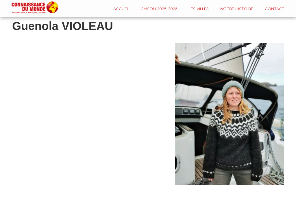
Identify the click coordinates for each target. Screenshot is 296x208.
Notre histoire (236, 8)
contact (274, 8)
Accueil (121, 8)
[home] (29, 8)
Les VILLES (199, 8)
